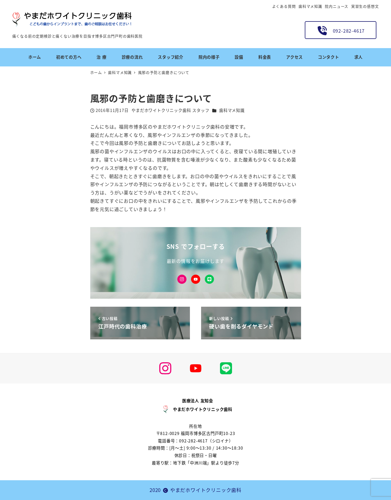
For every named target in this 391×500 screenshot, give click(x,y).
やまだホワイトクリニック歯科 (205, 489)
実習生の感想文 (365, 6)
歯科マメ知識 (310, 6)
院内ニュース (336, 6)
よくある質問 (284, 6)
